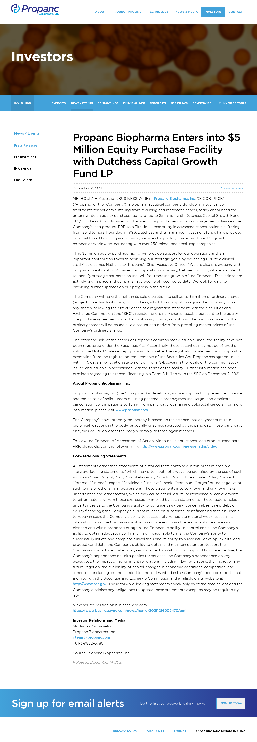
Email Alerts (23, 180)
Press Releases (25, 145)
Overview (58, 103)
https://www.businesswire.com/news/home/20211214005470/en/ (129, 610)
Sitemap (180, 731)
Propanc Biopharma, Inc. (175, 198)
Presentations (25, 157)
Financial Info (134, 103)
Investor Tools (234, 103)
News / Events (82, 103)
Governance (201, 103)
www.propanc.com (131, 410)
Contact (235, 12)
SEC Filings (179, 103)
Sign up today (231, 703)
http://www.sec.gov (90, 584)
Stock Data (158, 103)
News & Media (186, 12)
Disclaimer (155, 731)
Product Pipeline (127, 12)
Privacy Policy (125, 731)
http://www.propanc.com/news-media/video (178, 446)
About (100, 12)
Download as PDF (231, 188)
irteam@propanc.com (91, 637)
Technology (158, 12)
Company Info (107, 103)
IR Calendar (23, 168)
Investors (213, 12)
